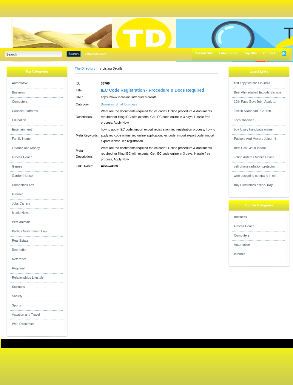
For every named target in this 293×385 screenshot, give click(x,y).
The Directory (85, 68)
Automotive (20, 83)
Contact (269, 53)
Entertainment (22, 129)
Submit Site (204, 53)
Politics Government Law (29, 231)
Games (17, 166)
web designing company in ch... (256, 175)
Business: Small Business (119, 104)
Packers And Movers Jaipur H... (256, 138)
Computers (19, 101)
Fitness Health (22, 157)
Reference (19, 259)
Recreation (19, 249)
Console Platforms (25, 111)
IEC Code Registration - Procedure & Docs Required (152, 90)
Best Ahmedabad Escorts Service (257, 92)
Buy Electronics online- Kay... (254, 185)
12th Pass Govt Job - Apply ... (255, 101)
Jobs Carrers (21, 203)
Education (19, 120)
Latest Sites (228, 53)
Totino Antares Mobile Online (254, 157)
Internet (17, 194)
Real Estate (20, 240)
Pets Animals (21, 222)
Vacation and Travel (26, 314)
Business (18, 92)
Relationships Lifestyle (28, 277)
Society (17, 296)
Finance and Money (26, 148)
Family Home (21, 138)
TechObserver (244, 120)
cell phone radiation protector (254, 166)
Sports (16, 305)
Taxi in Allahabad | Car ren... (254, 111)
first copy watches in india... (253, 83)
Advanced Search (96, 53)
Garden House (22, 175)
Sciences (18, 287)
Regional (18, 268)
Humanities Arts (23, 185)
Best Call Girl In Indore (250, 148)
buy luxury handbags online (253, 129)
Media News (21, 212)
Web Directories (23, 324)
